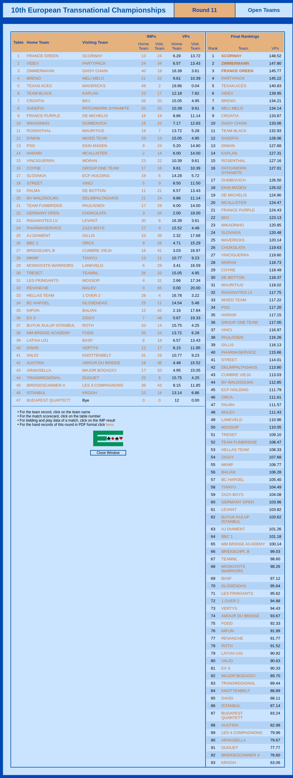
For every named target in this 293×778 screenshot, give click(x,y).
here (109, 425)
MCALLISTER (95, 153)
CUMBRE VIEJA (97, 250)
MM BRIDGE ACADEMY (48, 333)
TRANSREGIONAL (44, 378)
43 (18, 370)
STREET (35, 183)
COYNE (34, 168)
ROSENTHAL (39, 130)
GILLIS (88, 235)
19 (159, 115)
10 (18, 123)
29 (143, 138)
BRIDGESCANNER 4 (46, 385)
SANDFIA (35, 108)
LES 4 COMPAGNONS (102, 385)
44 (18, 378)
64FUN (33, 310)
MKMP (33, 258)
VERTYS (90, 348)
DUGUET (90, 378)
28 (18, 258)
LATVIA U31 (37, 340)
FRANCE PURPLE (43, 115)
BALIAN (89, 310)
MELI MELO (93, 78)
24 (159, 56)
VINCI (87, 183)
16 (143, 115)
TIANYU (89, 258)
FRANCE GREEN (42, 56)
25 (18, 235)
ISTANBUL (36, 392)
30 (143, 220)
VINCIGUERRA (41, 160)
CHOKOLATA (94, 213)
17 (159, 93)
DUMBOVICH (94, 123)
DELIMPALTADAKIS (100, 198)
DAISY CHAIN (95, 71)
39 (159, 235)
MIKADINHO (38, 123)
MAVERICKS (94, 86)
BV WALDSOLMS (42, 198)
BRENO (34, 78)
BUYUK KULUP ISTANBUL (51, 325)
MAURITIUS (93, 130)
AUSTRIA (35, 363)
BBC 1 (32, 243)
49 (143, 86)
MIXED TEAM (94, 138)
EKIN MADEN (94, 145)
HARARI (34, 153)
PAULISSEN (93, 205)
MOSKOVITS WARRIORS (50, 265)
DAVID (33, 348)
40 (143, 71)
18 (159, 71)
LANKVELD (92, 265)
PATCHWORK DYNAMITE (105, 108)
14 (18, 153)
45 (18, 385)
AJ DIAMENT (38, 235)
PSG (31, 145)
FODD (88, 333)
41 (159, 250)
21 (143, 78)
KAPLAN (90, 93)
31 (18, 280)
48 (159, 318)
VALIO (32, 355)
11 (18, 130)
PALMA (33, 190)
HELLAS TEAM (40, 295)
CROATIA (35, 101)
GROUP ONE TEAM (100, 168)
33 (143, 108)
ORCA (88, 243)
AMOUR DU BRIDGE (101, 363)
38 (18, 333)
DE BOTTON (94, 190)
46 (18, 392)
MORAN (89, 160)
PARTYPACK (94, 63)
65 (159, 288)
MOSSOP (91, 280)
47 (18, 400)
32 (159, 108)
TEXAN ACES (39, 86)
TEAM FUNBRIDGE (44, 205)
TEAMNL (90, 273)
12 (18, 138)
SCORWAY (92, 56)
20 (159, 101)
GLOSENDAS (94, 303)
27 (143, 228)
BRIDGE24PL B (41, 250)
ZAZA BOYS (93, 228)
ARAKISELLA (39, 370)
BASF (87, 340)
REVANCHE (38, 288)
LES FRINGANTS (42, 280)
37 (18, 325)
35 (18, 310)
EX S (31, 318)
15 (143, 123)
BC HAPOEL (38, 303)
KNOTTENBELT (96, 355)
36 (143, 101)
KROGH (89, 392)
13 (143, 56)
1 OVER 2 (91, 295)
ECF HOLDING (96, 175)
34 (159, 63)
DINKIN (33, 138)
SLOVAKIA (36, 175)
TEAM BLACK (39, 93)
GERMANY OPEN (43, 213)
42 (159, 310)
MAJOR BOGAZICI (99, 370)
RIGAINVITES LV (42, 220)
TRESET (35, 273)
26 (18, 243)
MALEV (89, 288)
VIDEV (33, 63)
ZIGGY (88, 318)
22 (159, 78)
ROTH (88, 325)
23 (143, 93)
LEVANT (90, 220)
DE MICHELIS (95, 115)
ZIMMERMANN (40, 71)
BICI (86, 101)
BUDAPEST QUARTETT (49, 400)
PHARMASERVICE (44, 228)
